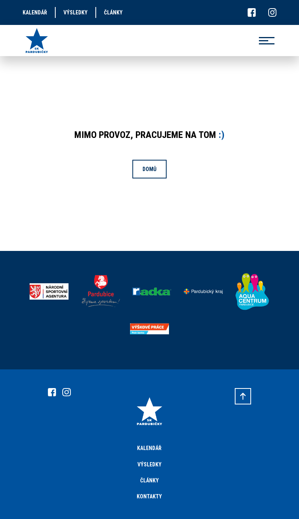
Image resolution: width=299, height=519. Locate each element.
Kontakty (149, 496)
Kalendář (149, 448)
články (113, 12)
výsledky (75, 12)
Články (149, 480)
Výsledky (149, 464)
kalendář (35, 12)
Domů (149, 169)
